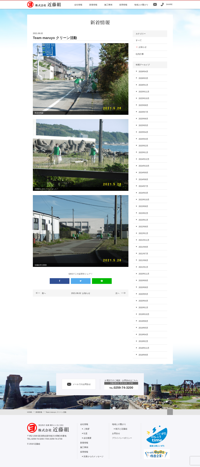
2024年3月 (143, 193)
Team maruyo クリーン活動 (56, 412)
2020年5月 (143, 294)
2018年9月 (143, 355)
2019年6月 (143, 321)
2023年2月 (143, 213)
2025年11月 (144, 91)
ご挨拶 (86, 429)
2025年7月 (143, 112)
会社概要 (87, 438)
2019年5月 (143, 328)
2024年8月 (143, 179)
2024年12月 (144, 159)
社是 (85, 433)
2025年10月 (144, 98)
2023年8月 (143, 206)
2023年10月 (144, 199)
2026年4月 (143, 71)
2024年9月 (143, 172)
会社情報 (84, 424)
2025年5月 (143, 125)
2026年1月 (143, 85)
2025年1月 (143, 152)
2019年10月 (144, 314)
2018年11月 (144, 348)
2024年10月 (144, 166)
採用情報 (84, 452)
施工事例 (84, 447)
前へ (44, 293)
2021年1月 (143, 267)
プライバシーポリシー (122, 438)
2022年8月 (143, 226)
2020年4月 (143, 301)
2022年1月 (143, 233)
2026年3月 (143, 78)
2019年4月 (143, 334)
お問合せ (116, 433)
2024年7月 (143, 186)
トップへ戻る (170, 412)
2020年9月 (143, 280)
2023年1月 (143, 220)
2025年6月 (143, 119)
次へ (117, 293)
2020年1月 (143, 307)
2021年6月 (143, 260)
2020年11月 (144, 274)
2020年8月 (143, 287)
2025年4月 (143, 132)
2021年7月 (143, 253)
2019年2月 (143, 341)
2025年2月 (143, 146)
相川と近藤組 (121, 429)
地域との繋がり (119, 424)
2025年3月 (143, 139)
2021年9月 (143, 247)
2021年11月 (144, 240)
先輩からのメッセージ (93, 456)
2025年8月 (143, 105)
